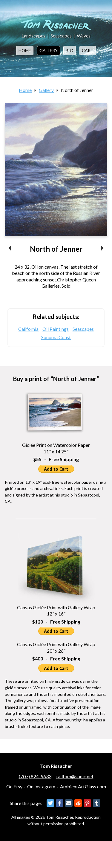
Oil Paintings (55, 329)
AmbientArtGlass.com (83, 786)
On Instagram (41, 786)
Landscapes (33, 35)
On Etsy (14, 786)
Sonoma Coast (56, 337)
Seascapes (61, 35)
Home (25, 50)
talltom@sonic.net (74, 776)
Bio (69, 50)
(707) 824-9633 (35, 776)
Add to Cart (56, 469)
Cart (87, 50)
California (28, 329)
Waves (83, 35)
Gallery (48, 50)
